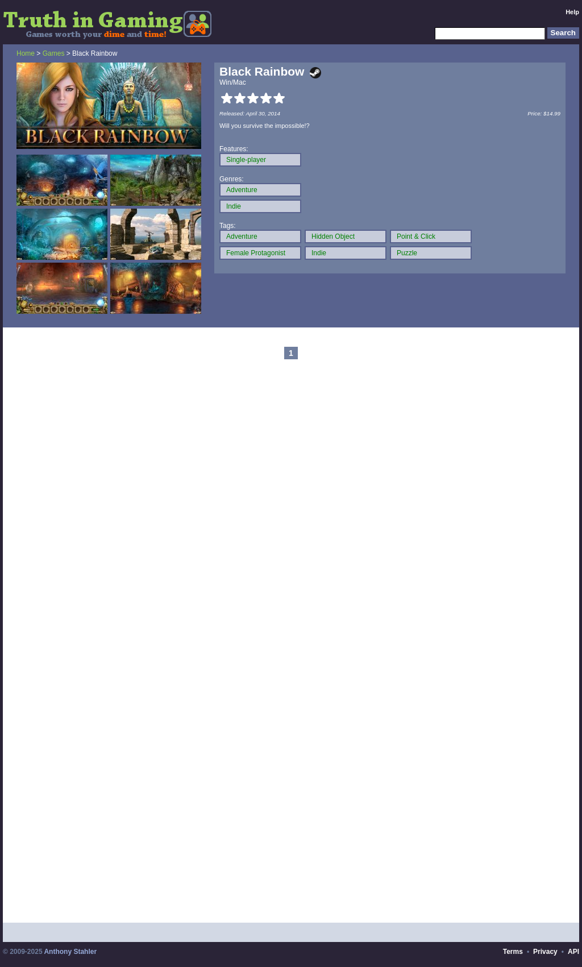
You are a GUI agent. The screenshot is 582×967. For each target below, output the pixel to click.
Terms (513, 952)
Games (54, 53)
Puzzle (407, 253)
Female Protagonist (255, 253)
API (573, 952)
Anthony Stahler (70, 952)
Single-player (246, 160)
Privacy (545, 952)
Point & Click (416, 236)
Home (25, 53)
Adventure (241, 190)
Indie (233, 206)
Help (572, 12)
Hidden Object (333, 236)
